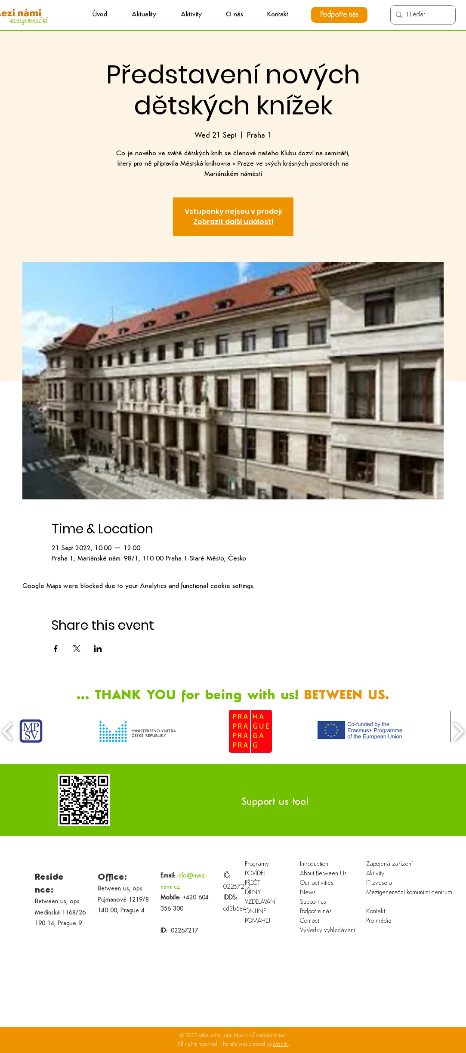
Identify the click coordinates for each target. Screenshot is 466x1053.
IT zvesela (379, 883)
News (307, 893)
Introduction (314, 864)
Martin (280, 1044)
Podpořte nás (315, 911)
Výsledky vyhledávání (327, 930)
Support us (313, 902)
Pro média (379, 921)
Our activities (316, 883)
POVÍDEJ (255, 874)
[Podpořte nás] (339, 15)
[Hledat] (422, 15)
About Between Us (323, 874)
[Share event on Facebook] (56, 648)
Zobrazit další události (233, 222)
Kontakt (375, 911)
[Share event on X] (77, 648)
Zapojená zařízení (389, 864)
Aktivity (375, 874)
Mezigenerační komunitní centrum (394, 893)
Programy (257, 864)
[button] (191, 15)
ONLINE (255, 911)
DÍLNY (253, 893)
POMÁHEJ (257, 921)
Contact (309, 921)
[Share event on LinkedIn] (98, 648)
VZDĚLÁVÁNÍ (261, 902)
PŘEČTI (253, 883)
